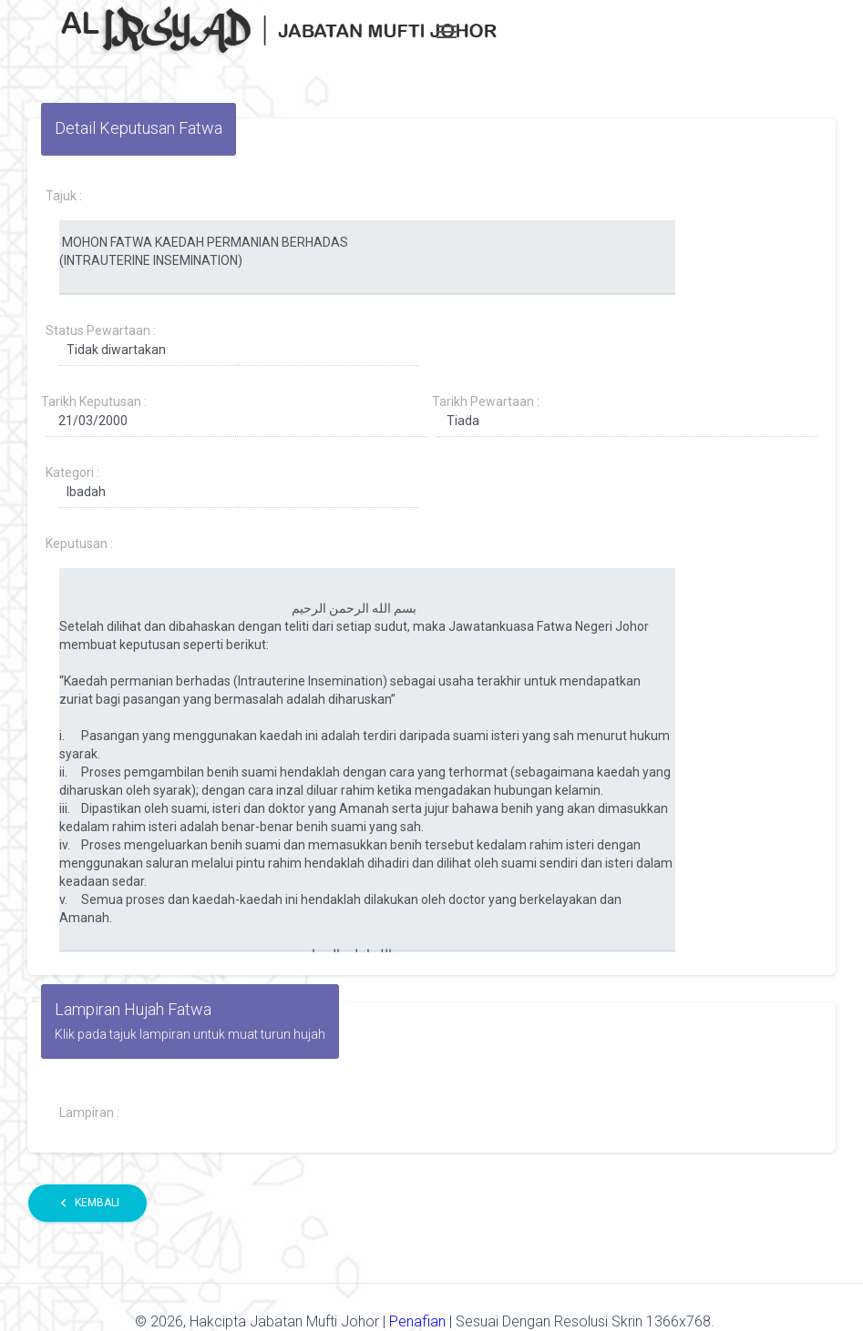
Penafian (419, 1321)
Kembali (87, 1203)
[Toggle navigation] (446, 32)
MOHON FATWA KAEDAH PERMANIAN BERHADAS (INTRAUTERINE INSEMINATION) (367, 257)
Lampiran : (89, 1112)
